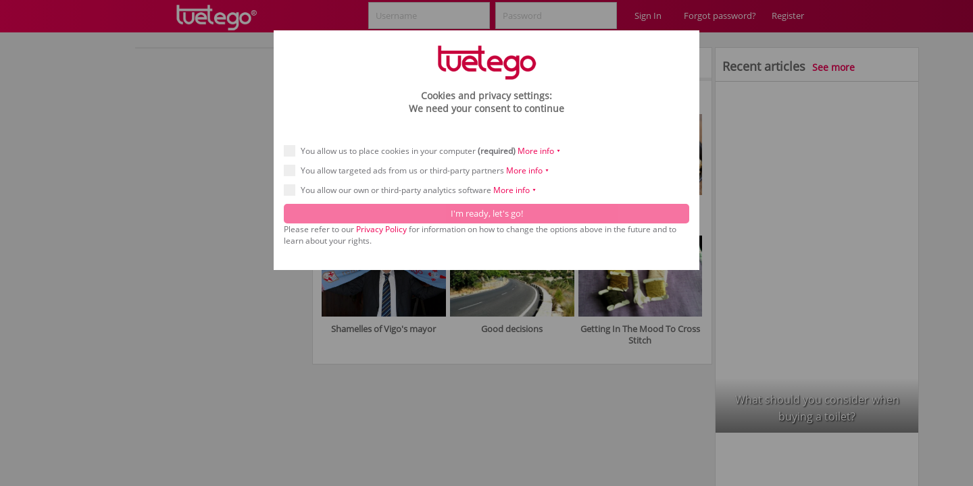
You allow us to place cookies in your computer (427, 151)
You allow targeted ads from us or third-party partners (421, 170)
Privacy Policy (381, 229)
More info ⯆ (539, 151)
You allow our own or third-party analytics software (414, 190)
